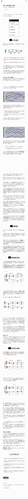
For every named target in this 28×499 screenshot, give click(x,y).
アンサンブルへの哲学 (14, 24)
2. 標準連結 (12, 27)
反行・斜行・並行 (20, 14)
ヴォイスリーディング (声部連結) (7, 14)
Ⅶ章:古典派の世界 (12, 7)
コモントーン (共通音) (14, 14)
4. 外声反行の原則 (13, 33)
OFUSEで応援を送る (6, 493)
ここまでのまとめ (13, 36)
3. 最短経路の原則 (13, 30)
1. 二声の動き (12, 22)
